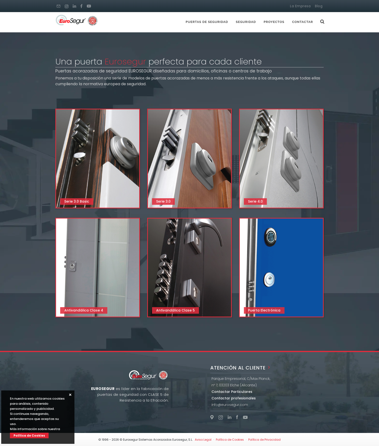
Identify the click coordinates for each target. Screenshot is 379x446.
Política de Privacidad (264, 440)
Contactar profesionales (233, 398)
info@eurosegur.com (229, 404)
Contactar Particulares (231, 391)
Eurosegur (125, 61)
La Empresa (300, 6)
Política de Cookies (29, 435)
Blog (318, 6)
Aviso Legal (203, 440)
